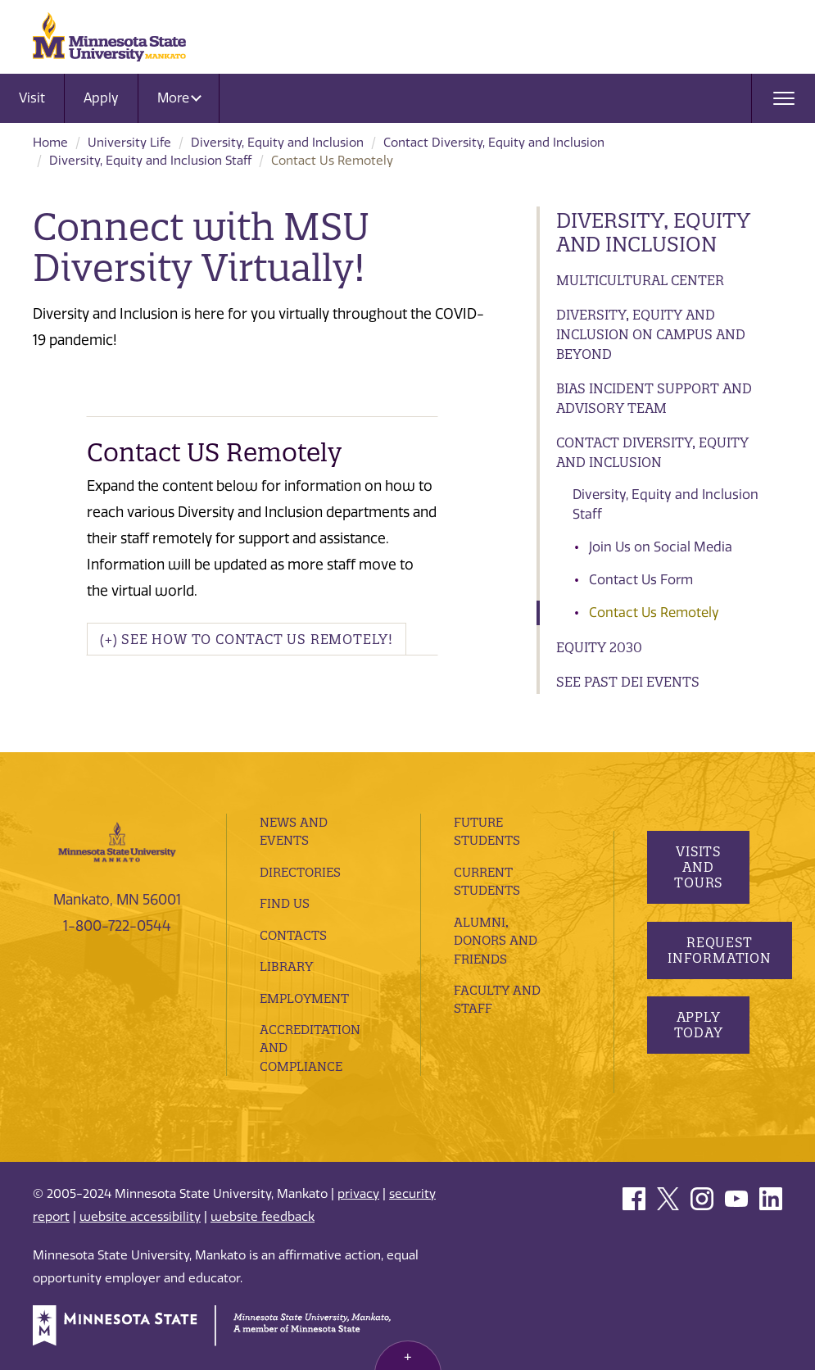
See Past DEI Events (628, 682)
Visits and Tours (698, 867)
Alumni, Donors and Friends (495, 940)
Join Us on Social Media (660, 547)
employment (304, 998)
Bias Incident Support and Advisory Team (654, 398)
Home (50, 142)
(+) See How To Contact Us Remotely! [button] (246, 639)
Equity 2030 (599, 647)
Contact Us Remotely (654, 612)
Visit (32, 98)
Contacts (293, 935)
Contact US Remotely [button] (214, 452)
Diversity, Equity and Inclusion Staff (150, 160)
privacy (358, 1193)
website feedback (263, 1216)
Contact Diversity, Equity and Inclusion (493, 142)
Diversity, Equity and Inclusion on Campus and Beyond (650, 334)
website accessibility (140, 1216)
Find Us (285, 903)
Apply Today (697, 1025)
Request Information (720, 950)
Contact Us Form (641, 579)
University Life (129, 142)
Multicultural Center (640, 280)
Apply (101, 98)
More (179, 98)
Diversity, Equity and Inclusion (277, 142)
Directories (300, 872)
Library (286, 966)
